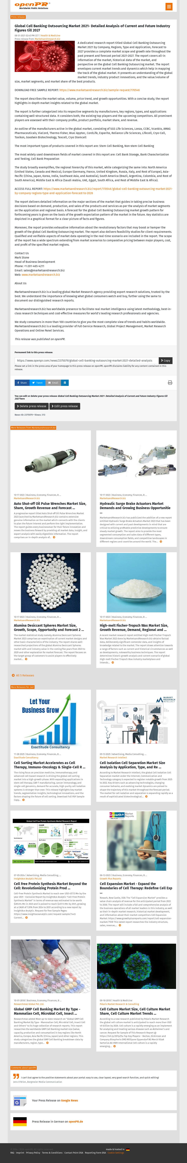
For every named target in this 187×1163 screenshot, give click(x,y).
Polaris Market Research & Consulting (119, 1004)
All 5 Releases (22, 675)
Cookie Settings (116, 1152)
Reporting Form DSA (95, 1152)
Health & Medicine (50, 35)
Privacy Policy (33, 1152)
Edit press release (65, 406)
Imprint (20, 1152)
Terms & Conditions (52, 1152)
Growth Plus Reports (110, 878)
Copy (165, 360)
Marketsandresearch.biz (47, 39)
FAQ (12, 1152)
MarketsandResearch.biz (27, 498)
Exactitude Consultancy (26, 757)
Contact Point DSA (73, 1152)
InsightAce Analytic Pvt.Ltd (28, 878)
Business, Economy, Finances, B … (43, 495)
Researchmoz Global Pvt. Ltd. (29, 1004)
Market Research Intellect (113, 757)
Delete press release (31, 406)
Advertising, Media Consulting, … (129, 754)
